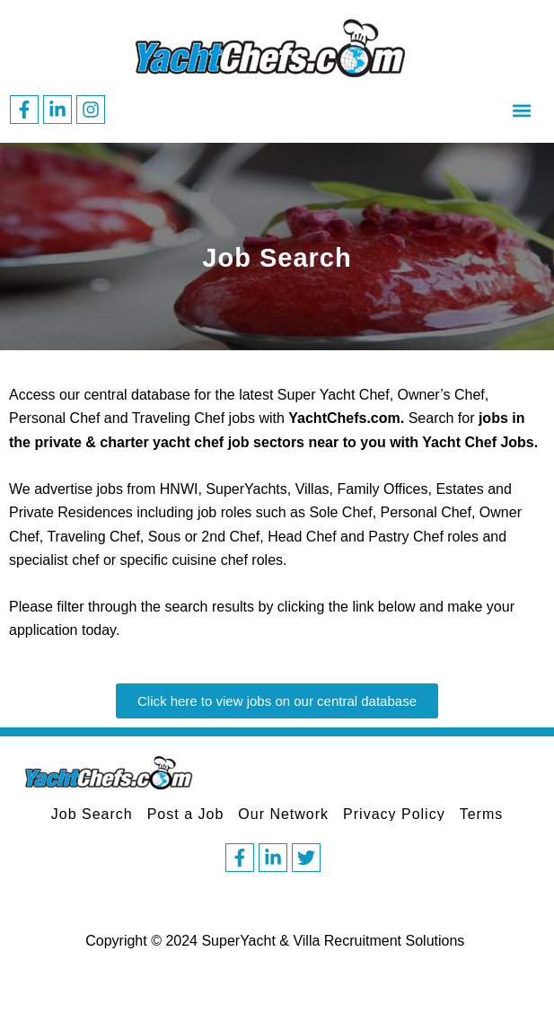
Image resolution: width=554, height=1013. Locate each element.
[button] (521, 110)
